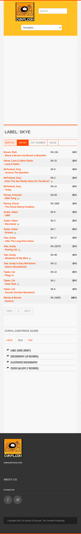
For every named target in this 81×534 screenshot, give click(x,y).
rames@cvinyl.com (13, 462)
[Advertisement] (40, 78)
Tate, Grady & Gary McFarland (19, 263)
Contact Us (9, 490)
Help (30, 340)
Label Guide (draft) (18, 350)
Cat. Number (38, 142)
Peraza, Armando (13, 195)
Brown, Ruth (10, 152)
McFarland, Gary (12, 169)
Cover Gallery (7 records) (22, 368)
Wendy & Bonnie (12, 297)
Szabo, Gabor (11, 212)
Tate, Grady (10, 237)
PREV (9, 311)
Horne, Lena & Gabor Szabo (18, 160)
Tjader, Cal (9, 272)
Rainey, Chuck (11, 203)
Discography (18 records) (22, 356)
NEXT (27, 311)
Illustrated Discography (21, 362)
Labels (9, 340)
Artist (23, 142)
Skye (20, 340)
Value (52, 142)
